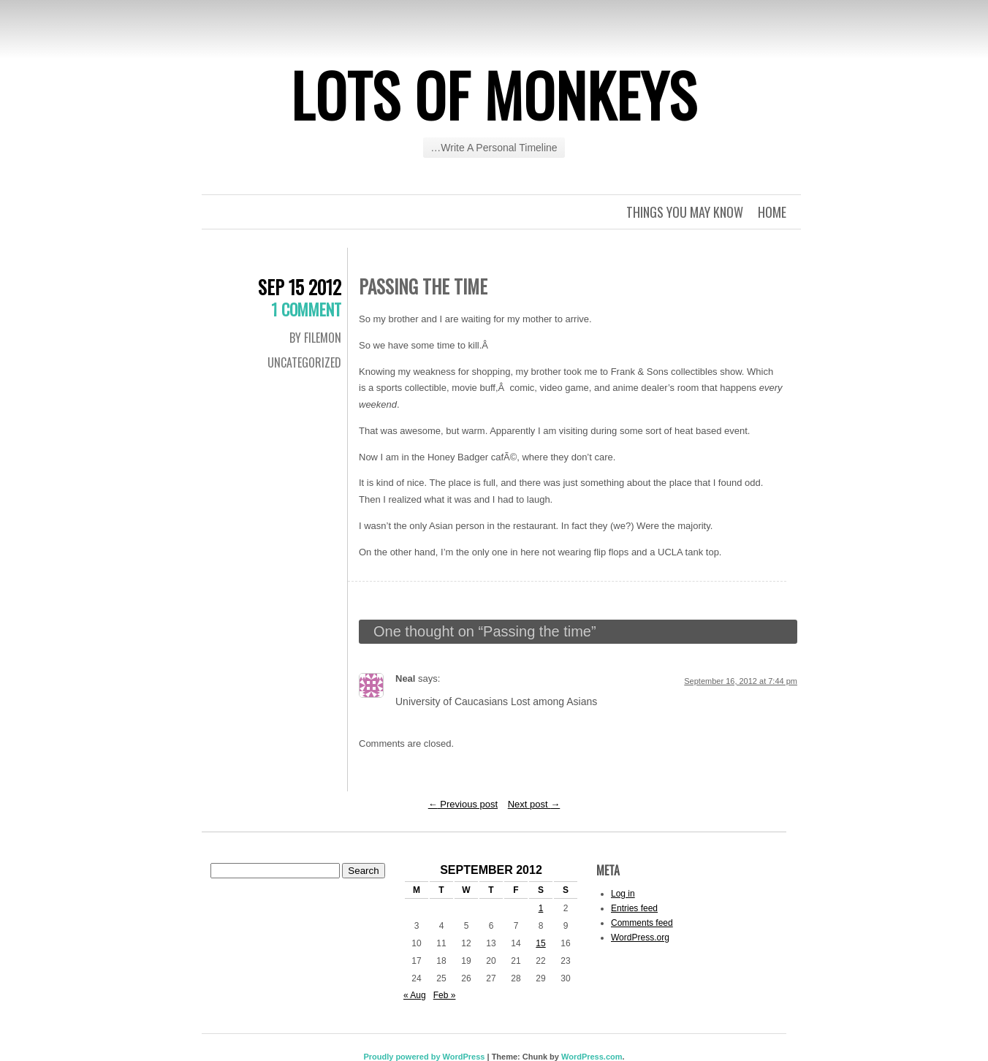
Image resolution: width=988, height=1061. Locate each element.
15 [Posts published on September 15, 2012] (540, 943)
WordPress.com (592, 1056)
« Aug (414, 995)
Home (772, 211)
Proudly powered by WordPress (423, 1056)
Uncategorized (304, 362)
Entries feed (634, 908)
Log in (623, 894)
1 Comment (306, 309)
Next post (534, 804)
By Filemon (315, 337)
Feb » (444, 995)
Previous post (463, 804)
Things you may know (684, 211)
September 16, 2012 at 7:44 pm (740, 681)
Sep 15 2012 (299, 286)
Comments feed (642, 923)
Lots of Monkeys (494, 94)
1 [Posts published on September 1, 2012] (541, 908)
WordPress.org (640, 937)
